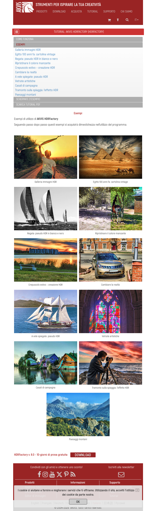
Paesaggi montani (25, 95)
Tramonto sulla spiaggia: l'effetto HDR (36, 90)
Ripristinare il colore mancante (32, 63)
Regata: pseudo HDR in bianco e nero (36, 59)
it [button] (137, 20)
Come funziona (24, 39)
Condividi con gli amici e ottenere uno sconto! (56, 467)
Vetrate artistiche (25, 81)
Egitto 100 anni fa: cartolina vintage (35, 54)
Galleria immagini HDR (28, 50)
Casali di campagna (26, 85)
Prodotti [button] (41, 11)
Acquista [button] (76, 11)
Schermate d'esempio (28, 99)
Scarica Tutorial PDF (28, 104)
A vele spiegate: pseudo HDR (31, 77)
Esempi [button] (20, 44)
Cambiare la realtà (26, 72)
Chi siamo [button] (126, 11)
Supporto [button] (109, 11)
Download (59, 11)
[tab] (78, 39)
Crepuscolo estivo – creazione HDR (35, 68)
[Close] (137, 490)
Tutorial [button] (92, 11)
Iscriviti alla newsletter (121, 471)
